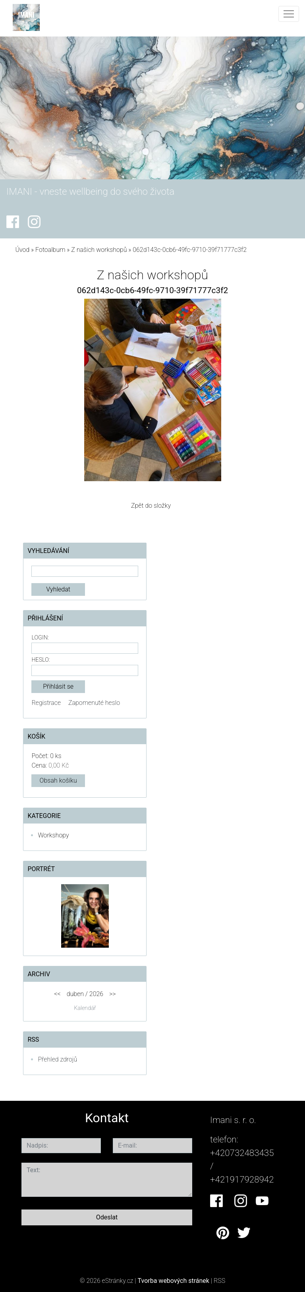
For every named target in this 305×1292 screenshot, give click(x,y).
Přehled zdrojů (57, 1059)
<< (57, 994)
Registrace (46, 702)
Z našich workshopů (99, 249)
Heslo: (40, 660)
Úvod (22, 249)
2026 (96, 994)
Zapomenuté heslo (94, 702)
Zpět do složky (151, 505)
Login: (39, 637)
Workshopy (53, 835)
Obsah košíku (58, 780)
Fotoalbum (50, 249)
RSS (219, 1280)
